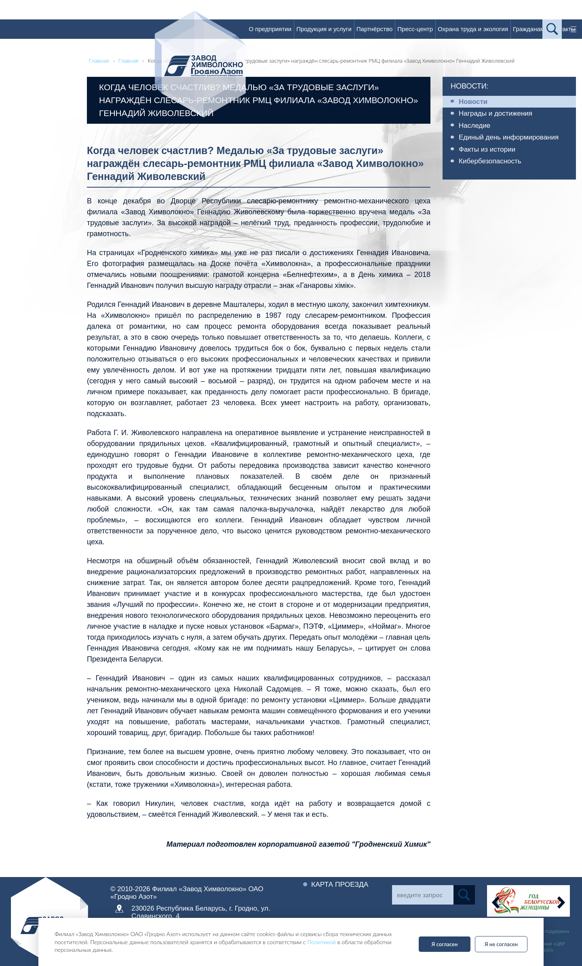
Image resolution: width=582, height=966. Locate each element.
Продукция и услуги (324, 28)
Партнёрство (374, 28)
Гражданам (528, 28)
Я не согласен (501, 944)
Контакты (562, 28)
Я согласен (445, 944)
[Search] (422, 895)
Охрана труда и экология (473, 28)
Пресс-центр (415, 28)
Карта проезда (340, 884)
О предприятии (270, 28)
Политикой (321, 942)
